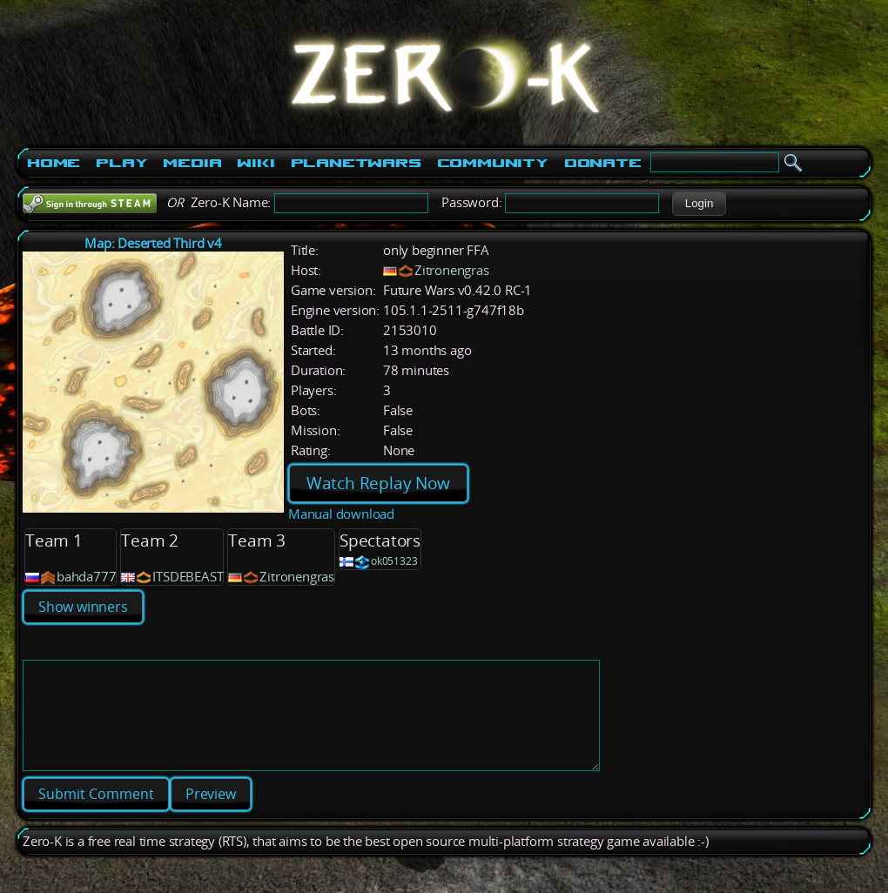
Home (53, 163)
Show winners (83, 606)
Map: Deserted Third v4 (153, 243)
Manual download (341, 514)
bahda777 (86, 576)
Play (121, 163)
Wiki (255, 163)
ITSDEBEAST (187, 576)
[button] (698, 203)
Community (492, 163)
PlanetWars (356, 163)
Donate (603, 163)
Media (192, 163)
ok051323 (394, 561)
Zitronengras (451, 270)
